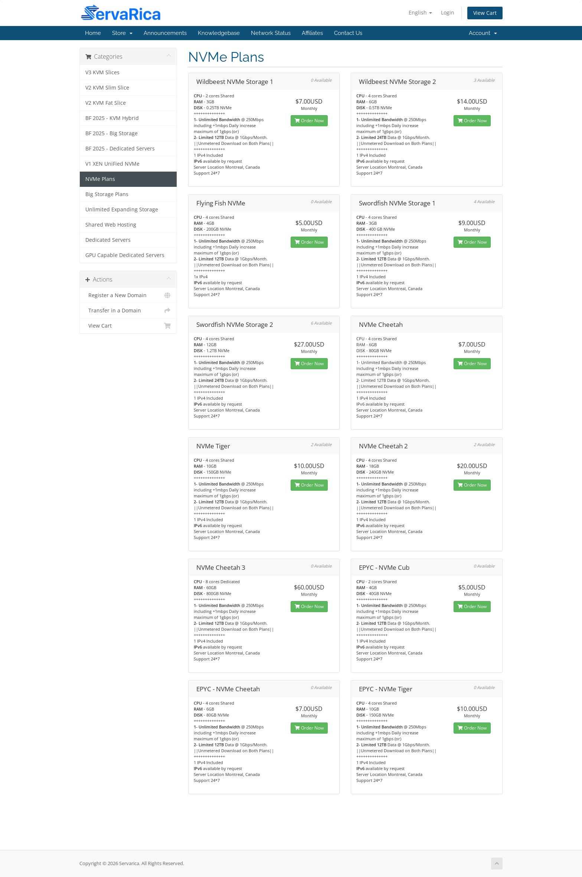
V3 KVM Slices (102, 72)
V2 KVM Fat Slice (105, 103)
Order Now (309, 120)
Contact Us (348, 33)
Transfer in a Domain (128, 310)
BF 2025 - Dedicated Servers (120, 148)
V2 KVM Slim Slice (107, 87)
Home (93, 33)
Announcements (165, 33)
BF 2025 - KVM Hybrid (112, 118)
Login (447, 12)
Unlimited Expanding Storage (121, 209)
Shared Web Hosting (110, 224)
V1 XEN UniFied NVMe (112, 163)
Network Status (271, 33)
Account (483, 33)
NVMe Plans (100, 179)
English (420, 12)
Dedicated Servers (108, 240)
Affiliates (312, 33)
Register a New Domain (128, 295)
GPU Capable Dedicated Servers (124, 255)
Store (122, 33)
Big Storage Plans (106, 194)
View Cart (485, 12)
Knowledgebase (219, 33)
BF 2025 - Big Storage (111, 133)
